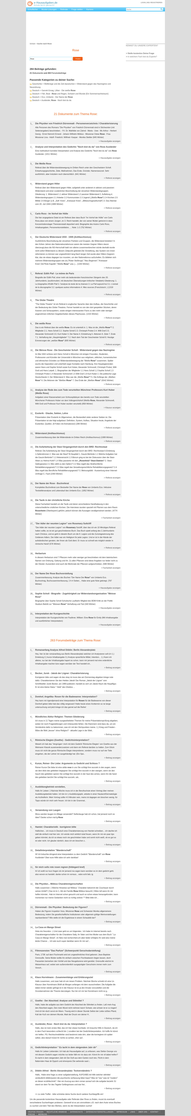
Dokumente (37, 73)
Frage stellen (77, 9)
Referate (64, 9)
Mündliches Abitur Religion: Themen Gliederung (59, 716)
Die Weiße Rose (43, 163)
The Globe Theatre (44, 300)
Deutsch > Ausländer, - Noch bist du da (51, 100)
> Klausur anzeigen (112, 408)
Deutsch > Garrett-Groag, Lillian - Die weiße (53, 90)
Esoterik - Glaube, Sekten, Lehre (51, 413)
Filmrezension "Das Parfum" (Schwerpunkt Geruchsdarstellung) (67, 950)
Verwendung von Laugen (48, 810)
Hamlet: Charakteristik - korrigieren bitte (55, 827)
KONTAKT (154, 1112)
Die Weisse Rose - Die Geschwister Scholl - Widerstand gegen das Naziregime (75, 350)
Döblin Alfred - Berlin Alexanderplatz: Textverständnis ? (63, 1071)
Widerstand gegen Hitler (47, 183)
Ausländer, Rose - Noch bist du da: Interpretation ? (61, 1024)
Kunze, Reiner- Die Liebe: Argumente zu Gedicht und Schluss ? (67, 763)
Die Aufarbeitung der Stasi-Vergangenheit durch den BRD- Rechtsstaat (71, 447)
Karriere (89, 9)
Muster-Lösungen (49, 9)
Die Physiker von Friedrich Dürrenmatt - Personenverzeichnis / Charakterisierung (76, 123)
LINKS (132, 1112)
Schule (32, 44)
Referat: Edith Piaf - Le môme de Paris (54, 273)
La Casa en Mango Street (48, 927)
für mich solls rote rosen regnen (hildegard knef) (60, 867)
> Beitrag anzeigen (112, 668)
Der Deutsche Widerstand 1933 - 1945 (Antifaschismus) (63, 237)
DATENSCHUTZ (76, 1112)
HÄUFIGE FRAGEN (35, 1112)
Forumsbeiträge (59, 73)
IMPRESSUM (121, 1112)
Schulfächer (33, 9)
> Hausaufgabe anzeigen (109, 141)
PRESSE (31, 1114)
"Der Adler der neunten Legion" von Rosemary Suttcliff (63, 523)
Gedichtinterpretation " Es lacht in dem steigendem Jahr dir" (66, 1047)
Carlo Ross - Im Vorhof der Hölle (51, 213)
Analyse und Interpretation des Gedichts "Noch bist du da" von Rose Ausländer (75, 147)
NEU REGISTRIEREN (154, 2)
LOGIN (143, 2)
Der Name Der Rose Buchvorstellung (54, 573)
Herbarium (40, 553)
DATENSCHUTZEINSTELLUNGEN (99, 1112)
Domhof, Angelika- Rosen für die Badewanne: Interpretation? (66, 696)
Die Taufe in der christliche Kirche (52, 500)
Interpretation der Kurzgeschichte (52, 613)
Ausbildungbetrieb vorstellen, (50, 787)
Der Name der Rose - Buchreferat (52, 483)
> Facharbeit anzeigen (110, 518)
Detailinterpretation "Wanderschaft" (53, 850)
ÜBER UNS (142, 1112)
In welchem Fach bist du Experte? (142, 57)
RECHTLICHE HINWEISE (57, 1112)
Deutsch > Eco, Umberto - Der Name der (52, 97)
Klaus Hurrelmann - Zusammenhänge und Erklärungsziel (64, 977)
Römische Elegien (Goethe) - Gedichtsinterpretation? (62, 740)
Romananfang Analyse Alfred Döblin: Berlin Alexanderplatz (65, 650)
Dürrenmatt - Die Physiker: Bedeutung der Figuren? (61, 907)
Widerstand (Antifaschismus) (50, 433)
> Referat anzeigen (112, 178)
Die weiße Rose (43, 323)
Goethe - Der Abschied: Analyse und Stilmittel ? (59, 1000)
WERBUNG (42, 1114)
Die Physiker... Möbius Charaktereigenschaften (59, 884)
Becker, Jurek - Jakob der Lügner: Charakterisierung (62, 673)
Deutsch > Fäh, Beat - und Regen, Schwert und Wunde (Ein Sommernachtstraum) (70, 94)
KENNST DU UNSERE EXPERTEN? (142, 46)
